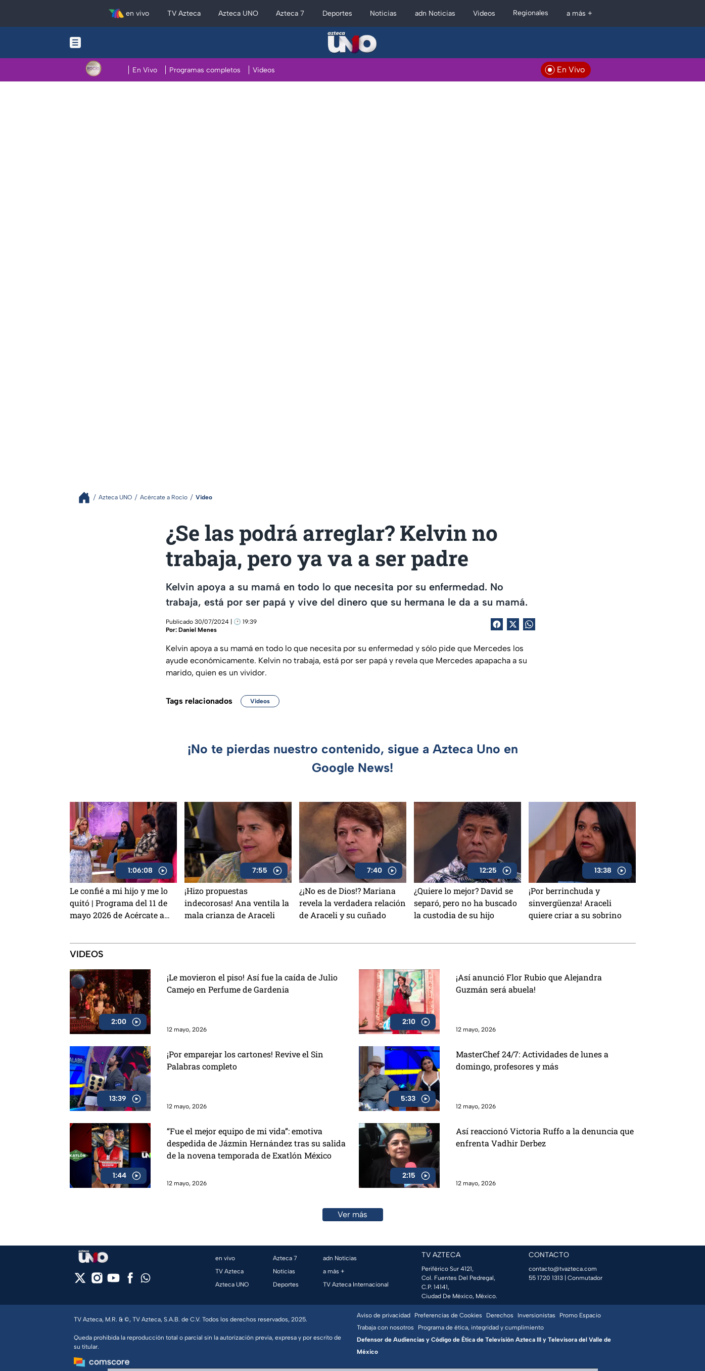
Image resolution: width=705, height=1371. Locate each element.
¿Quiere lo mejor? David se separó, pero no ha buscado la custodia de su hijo (465, 902)
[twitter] (80, 1281)
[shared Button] (529, 624)
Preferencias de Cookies (448, 1315)
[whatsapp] (145, 1280)
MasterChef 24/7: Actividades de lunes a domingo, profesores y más (532, 1060)
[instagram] (96, 1281)
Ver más (352, 1214)
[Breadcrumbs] (88, 497)
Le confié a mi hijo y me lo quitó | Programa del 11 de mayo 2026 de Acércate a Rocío (119, 903)
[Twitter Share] (513, 624)
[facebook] (130, 1281)
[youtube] (113, 1281)
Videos (260, 701)
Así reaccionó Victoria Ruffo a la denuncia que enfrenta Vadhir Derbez (545, 1137)
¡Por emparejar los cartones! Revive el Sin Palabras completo (245, 1060)
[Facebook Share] (497, 624)
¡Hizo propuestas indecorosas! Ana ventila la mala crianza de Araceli (236, 902)
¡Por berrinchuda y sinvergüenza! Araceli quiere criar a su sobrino (575, 902)
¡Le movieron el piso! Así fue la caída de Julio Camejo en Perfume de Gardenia (252, 983)
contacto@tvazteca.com (563, 1268)
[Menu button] (110, 42)
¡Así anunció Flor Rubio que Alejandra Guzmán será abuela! (529, 983)
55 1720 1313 (546, 1277)
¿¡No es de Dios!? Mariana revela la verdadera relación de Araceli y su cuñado (352, 902)
